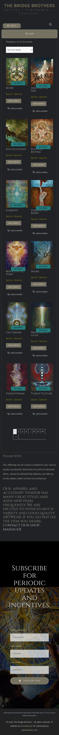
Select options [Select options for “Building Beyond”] (38, 164)
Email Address (18, 630)
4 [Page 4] (26, 431)
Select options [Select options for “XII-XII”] (13, 100)
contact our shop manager (21, 527)
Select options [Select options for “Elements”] (13, 223)
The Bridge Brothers (29, 5)
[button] (14, 108)
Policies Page (49, 712)
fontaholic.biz (27, 726)
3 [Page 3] (22, 431)
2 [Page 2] (18, 431)
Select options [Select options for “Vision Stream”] (13, 406)
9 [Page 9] (38, 431)
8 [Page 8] (34, 431)
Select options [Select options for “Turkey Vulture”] (38, 406)
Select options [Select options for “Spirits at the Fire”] (38, 103)
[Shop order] (19, 50)
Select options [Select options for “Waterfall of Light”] (38, 348)
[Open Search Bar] (50, 24)
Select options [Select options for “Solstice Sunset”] (13, 161)
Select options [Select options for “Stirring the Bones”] (38, 225)
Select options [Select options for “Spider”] (38, 284)
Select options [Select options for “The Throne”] (13, 345)
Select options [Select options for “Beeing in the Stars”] (13, 287)
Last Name (15, 662)
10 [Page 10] (42, 431)
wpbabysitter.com (29, 730)
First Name (16, 646)
